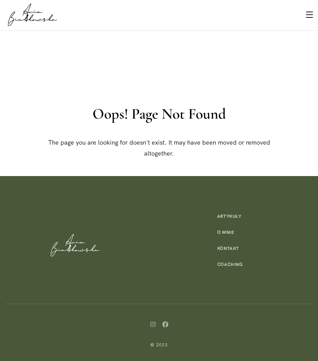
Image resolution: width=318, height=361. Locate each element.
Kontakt (228, 248)
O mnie (225, 232)
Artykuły (229, 216)
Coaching (230, 264)
